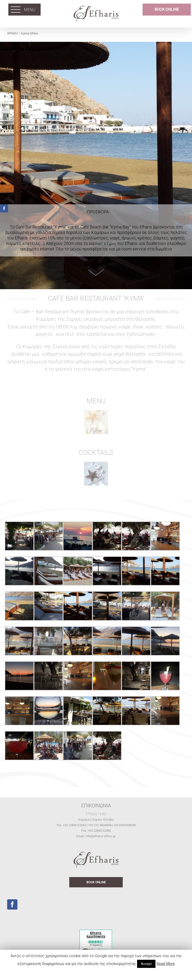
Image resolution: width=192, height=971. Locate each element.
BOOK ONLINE (96, 882)
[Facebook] (12, 904)
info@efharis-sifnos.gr (100, 836)
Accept (146, 964)
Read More (165, 963)
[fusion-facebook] (4, 208)
